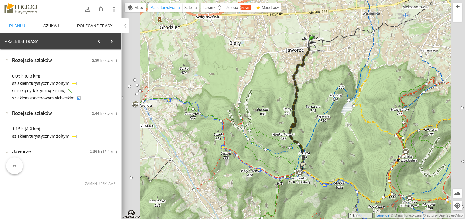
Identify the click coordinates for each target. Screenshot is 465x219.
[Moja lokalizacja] (457, 205)
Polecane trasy (94, 25)
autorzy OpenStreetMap (445, 215)
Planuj (17, 25)
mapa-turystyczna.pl (20, 9)
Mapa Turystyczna (408, 215)
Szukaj (51, 25)
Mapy (135, 8)
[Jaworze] (36, 135)
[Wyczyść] (114, 39)
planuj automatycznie (97, 84)
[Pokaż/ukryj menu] (114, 9)
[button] (312, 46)
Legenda (382, 215)
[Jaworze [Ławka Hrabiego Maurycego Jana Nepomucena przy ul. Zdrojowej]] (97, 148)
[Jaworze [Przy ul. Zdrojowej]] (97, 122)
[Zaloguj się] (88, 9)
